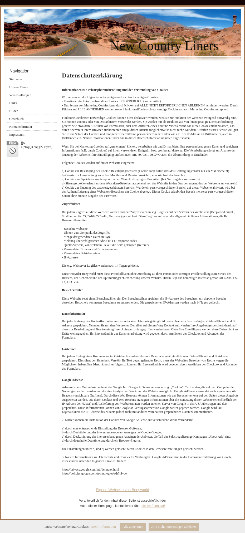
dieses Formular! (153, 506)
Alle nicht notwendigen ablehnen (174, 527)
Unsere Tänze (18, 87)
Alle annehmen (132, 527)
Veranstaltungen (20, 95)
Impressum (16, 134)
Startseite (15, 79)
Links (13, 103)
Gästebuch (16, 119)
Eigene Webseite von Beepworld (122, 490)
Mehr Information (103, 527)
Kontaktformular (20, 127)
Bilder (13, 111)
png (12, 143)
